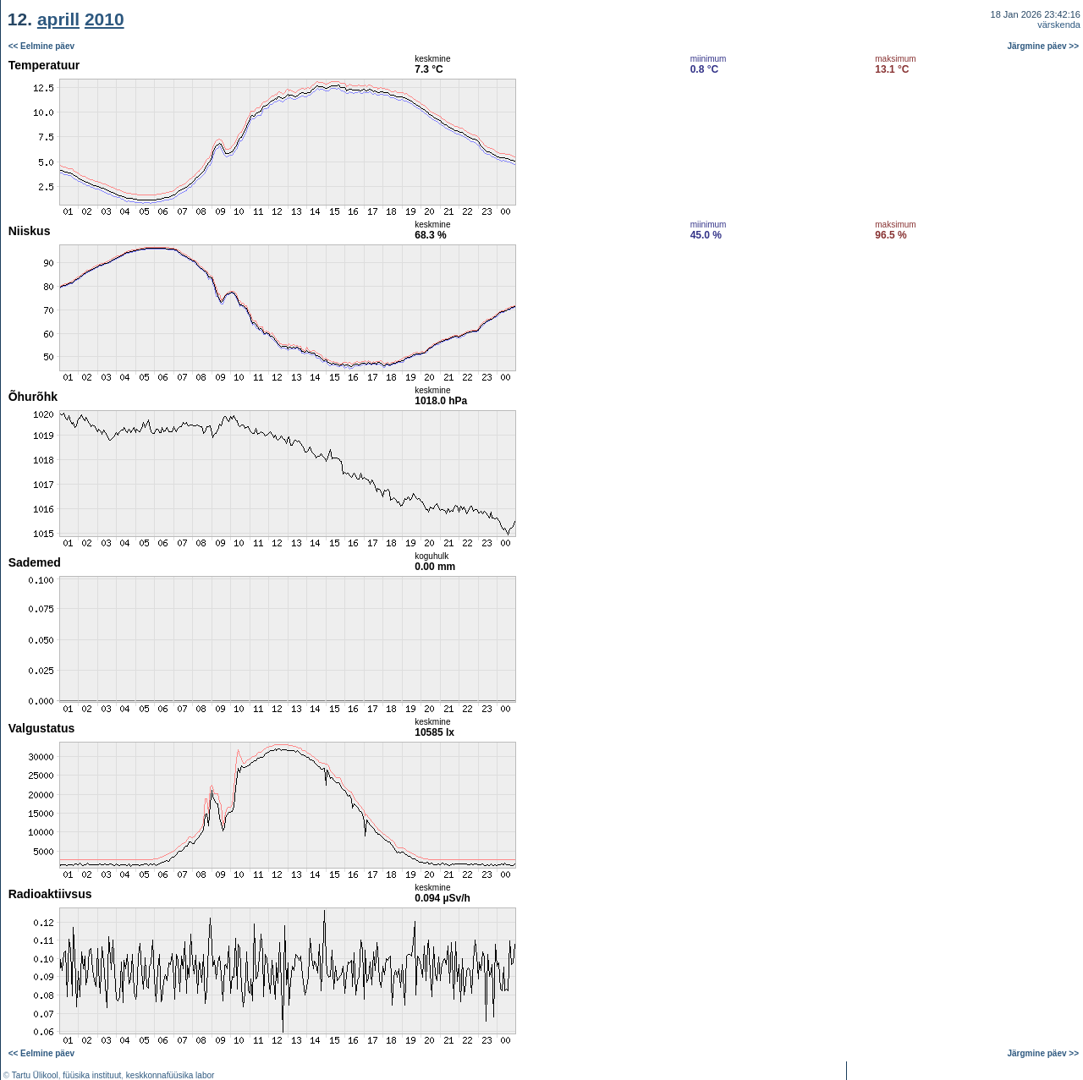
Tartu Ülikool (35, 1075)
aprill (58, 19)
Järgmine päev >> (1044, 46)
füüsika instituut (92, 1075)
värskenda (1058, 24)
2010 (104, 19)
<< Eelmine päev (41, 46)
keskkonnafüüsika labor (170, 1075)
